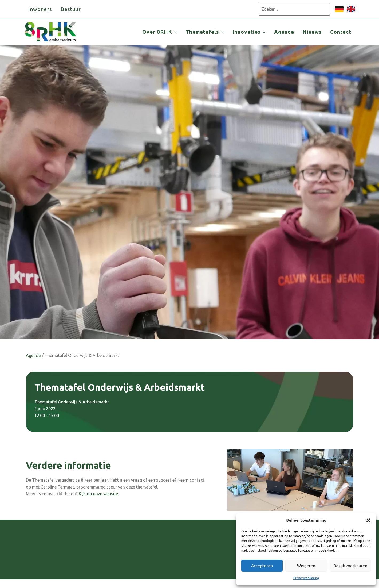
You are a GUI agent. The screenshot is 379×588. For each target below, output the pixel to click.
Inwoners (40, 9)
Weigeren (306, 565)
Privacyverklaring (306, 578)
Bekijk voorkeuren (350, 565)
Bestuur (71, 9)
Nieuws (312, 32)
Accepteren (262, 565)
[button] (368, 520)
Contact (340, 32)
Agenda (284, 32)
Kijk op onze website (98, 493)
